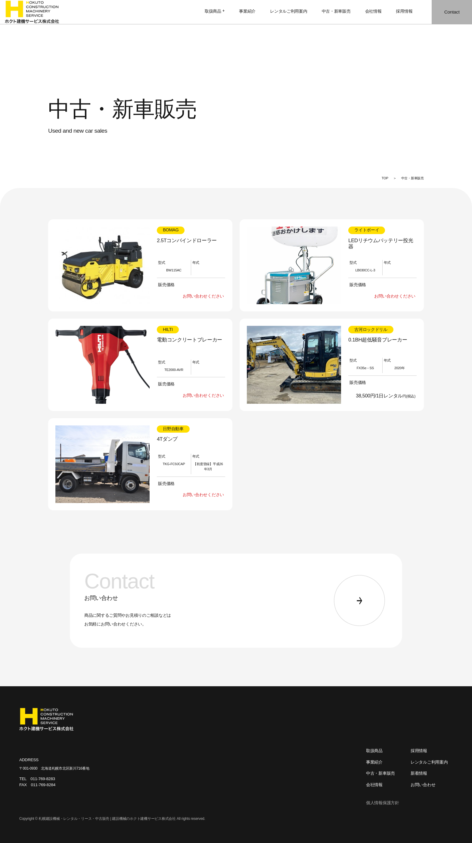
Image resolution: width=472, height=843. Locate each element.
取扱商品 (215, 14)
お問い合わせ (423, 785)
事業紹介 (374, 762)
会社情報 (374, 785)
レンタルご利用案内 (429, 762)
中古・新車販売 (380, 773)
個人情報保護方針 (382, 803)
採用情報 (419, 751)
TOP (385, 178)
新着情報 (419, 773)
